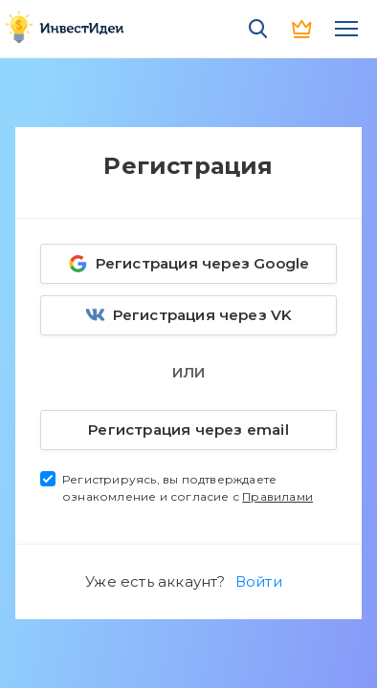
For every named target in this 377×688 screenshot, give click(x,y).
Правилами (277, 496)
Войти (258, 581)
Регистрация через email (167, 426)
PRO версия (302, 29)
